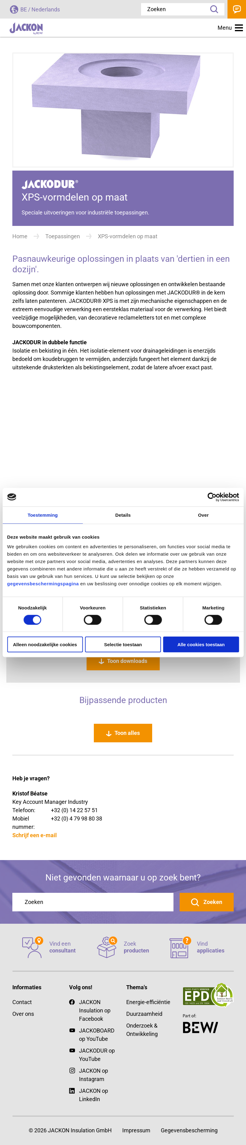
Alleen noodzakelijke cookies (45, 644)
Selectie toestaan (123, 644)
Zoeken (212, 9)
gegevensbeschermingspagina (43, 583)
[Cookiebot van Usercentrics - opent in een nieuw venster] (212, 497)
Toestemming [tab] (42, 514)
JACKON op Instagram (93, 1074)
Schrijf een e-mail (34, 835)
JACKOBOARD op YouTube (97, 1034)
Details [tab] (123, 514)
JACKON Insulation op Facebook (89, 1010)
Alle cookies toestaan (201, 644)
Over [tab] (203, 514)
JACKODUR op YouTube (97, 1054)
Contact (236, 9)
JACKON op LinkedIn (88, 1094)
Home (19, 236)
